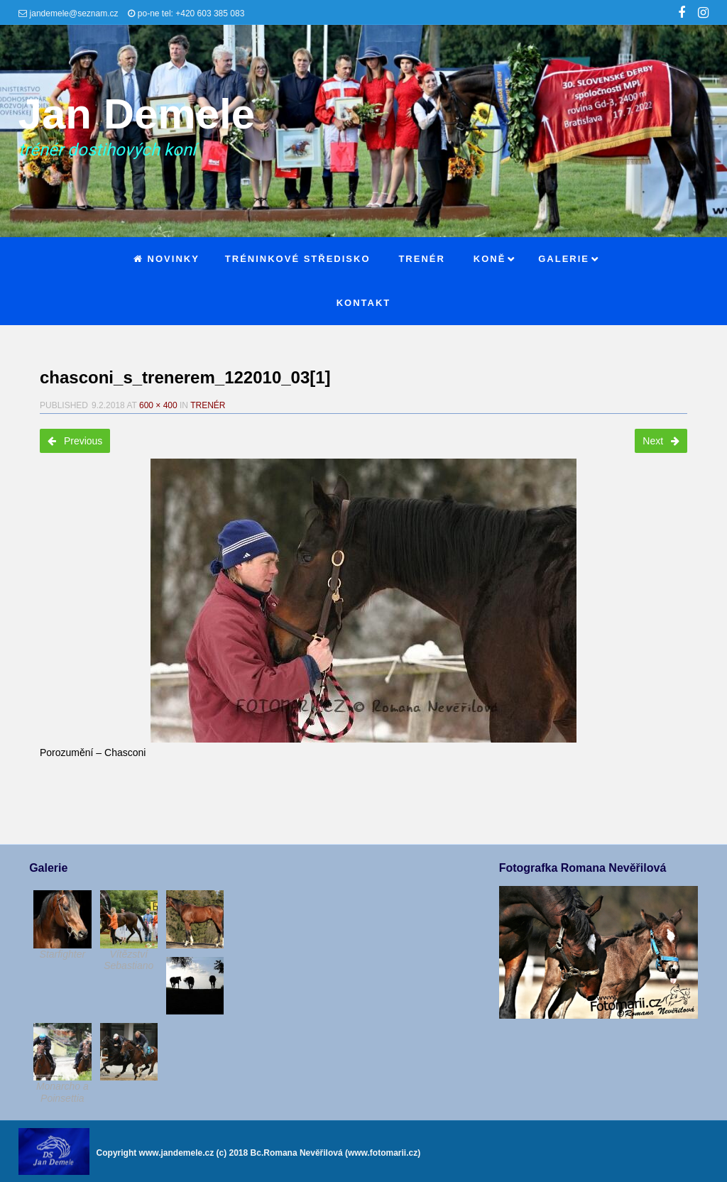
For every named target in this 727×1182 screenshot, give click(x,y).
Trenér (207, 405)
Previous (75, 441)
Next (661, 441)
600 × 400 (158, 405)
